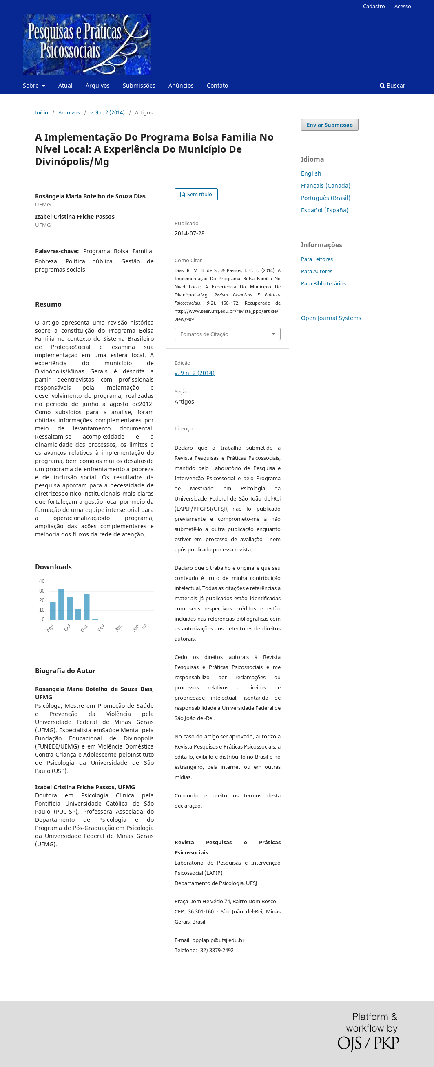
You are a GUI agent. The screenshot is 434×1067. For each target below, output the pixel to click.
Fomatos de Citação (204, 334)
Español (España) (324, 210)
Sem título (199, 194)
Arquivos (98, 85)
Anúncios (181, 85)
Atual (65, 85)
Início (41, 112)
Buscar (392, 85)
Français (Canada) (325, 185)
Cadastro (374, 6)
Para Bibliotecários (323, 283)
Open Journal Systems (331, 318)
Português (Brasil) (325, 198)
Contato (217, 85)
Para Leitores (317, 259)
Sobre (31, 85)
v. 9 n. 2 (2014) (107, 112)
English (311, 173)
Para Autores (316, 271)
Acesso (402, 6)
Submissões (139, 85)
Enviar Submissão (330, 124)
